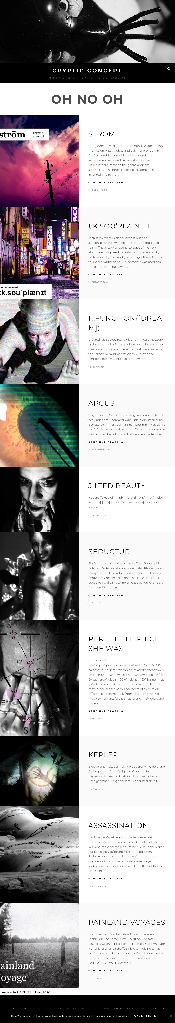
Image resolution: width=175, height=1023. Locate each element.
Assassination (118, 825)
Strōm (101, 134)
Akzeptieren (146, 1015)
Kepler (103, 755)
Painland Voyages (126, 922)
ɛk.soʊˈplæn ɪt (119, 226)
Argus (101, 403)
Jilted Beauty (116, 485)
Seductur (109, 551)
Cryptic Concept (87, 70)
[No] (170, 1016)
